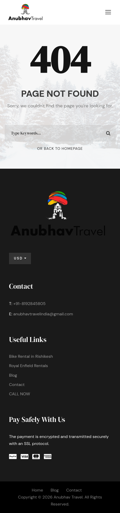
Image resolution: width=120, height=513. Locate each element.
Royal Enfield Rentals (28, 365)
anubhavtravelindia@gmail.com (43, 314)
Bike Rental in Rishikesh (31, 356)
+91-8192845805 (29, 303)
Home (37, 490)
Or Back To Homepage (60, 148)
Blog (13, 375)
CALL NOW (19, 394)
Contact (17, 384)
